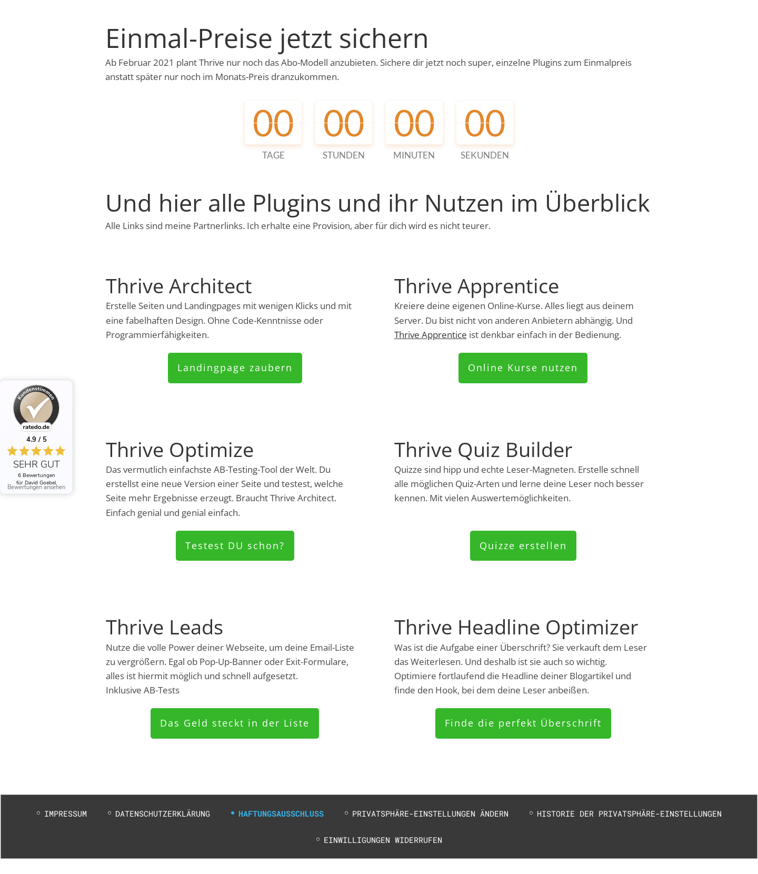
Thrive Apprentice (430, 335)
